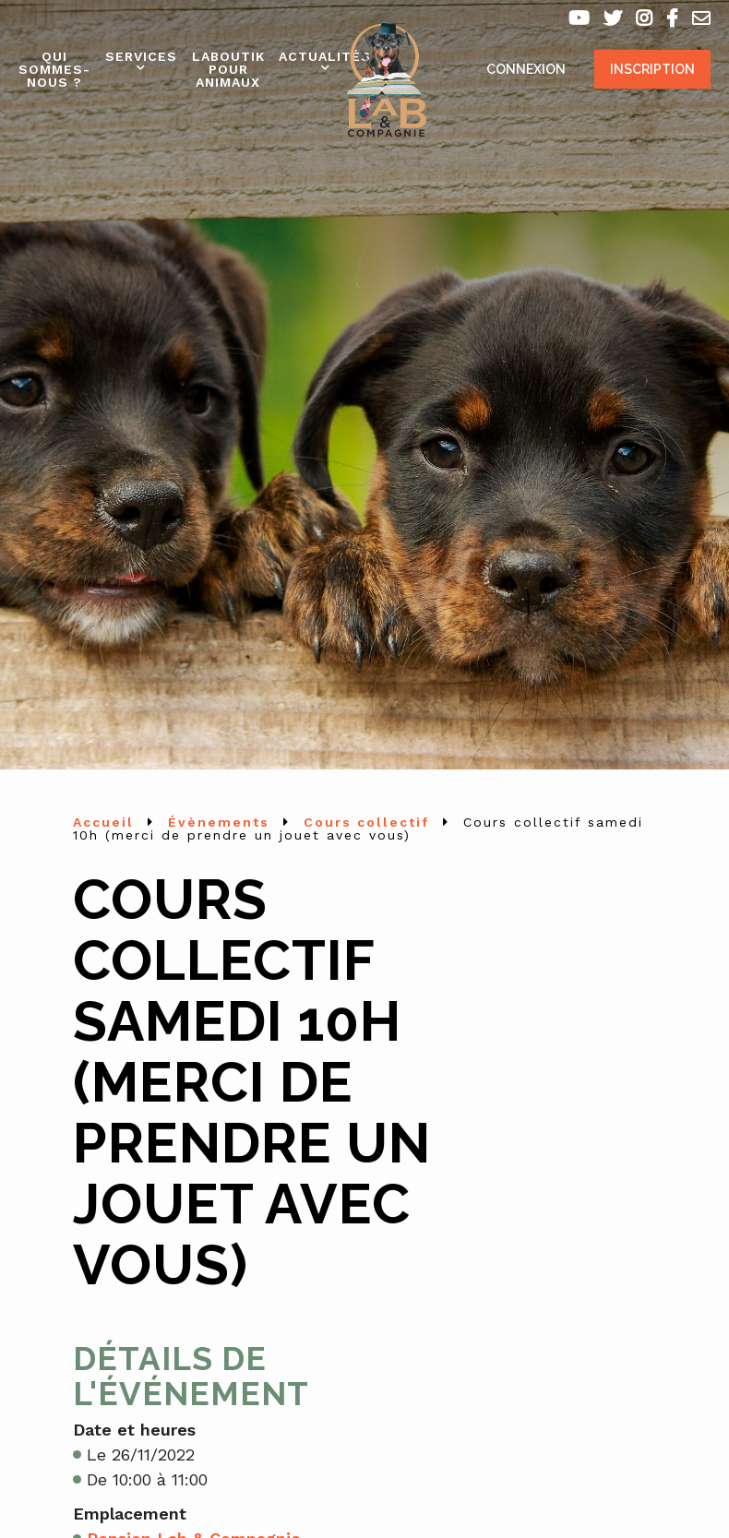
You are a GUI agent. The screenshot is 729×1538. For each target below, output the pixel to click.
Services (141, 56)
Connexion (526, 69)
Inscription (652, 69)
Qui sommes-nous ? (54, 69)
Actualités (325, 56)
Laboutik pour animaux (228, 69)
